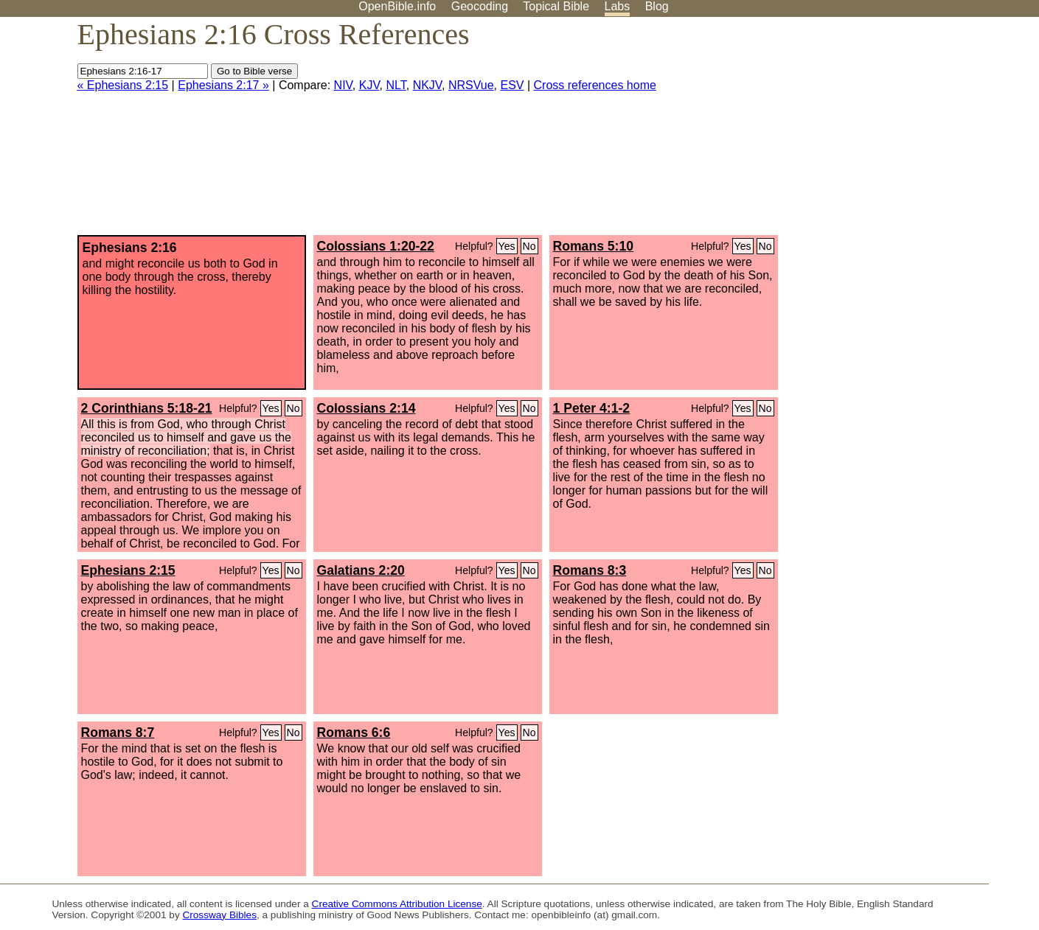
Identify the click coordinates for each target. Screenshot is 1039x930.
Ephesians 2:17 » (223, 85)
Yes (506, 246)
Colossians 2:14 (366, 408)
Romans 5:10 (593, 246)
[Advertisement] (890, 132)
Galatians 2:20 (361, 570)
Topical (556, 6)
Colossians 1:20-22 (375, 246)
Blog (657, 6)
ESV (512, 85)
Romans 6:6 (354, 732)
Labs (617, 6)
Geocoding (479, 6)
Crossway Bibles (219, 914)
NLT (396, 85)
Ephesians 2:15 (128, 570)
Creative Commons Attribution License (397, 903)
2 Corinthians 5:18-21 (146, 408)
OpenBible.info (397, 6)
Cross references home (595, 85)
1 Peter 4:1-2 (591, 408)
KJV (369, 85)
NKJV (427, 85)
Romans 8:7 (118, 732)
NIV (343, 85)
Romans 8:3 (590, 570)
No (529, 246)
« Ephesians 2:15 (123, 85)
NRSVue (471, 85)
